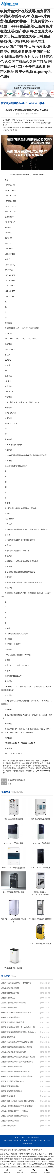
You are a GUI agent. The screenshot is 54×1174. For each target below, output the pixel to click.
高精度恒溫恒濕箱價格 (10, 993)
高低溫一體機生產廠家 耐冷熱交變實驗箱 (17, 1106)
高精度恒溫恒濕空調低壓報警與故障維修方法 (19, 1032)
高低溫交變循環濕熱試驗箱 (11, 1091)
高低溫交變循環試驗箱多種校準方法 (15, 1071)
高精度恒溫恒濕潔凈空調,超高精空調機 (16, 1047)
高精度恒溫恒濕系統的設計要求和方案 (16, 983)
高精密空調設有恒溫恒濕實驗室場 (14, 1116)
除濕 (6, 566)
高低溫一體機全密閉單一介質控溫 (14, 1111)
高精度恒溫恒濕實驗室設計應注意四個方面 (18, 1057)
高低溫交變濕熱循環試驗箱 (11, 1067)
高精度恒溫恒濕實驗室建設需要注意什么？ (18, 1076)
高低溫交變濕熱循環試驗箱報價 (13, 1052)
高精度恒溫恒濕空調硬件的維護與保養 (16, 1012)
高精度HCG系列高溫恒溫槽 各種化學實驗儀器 (19, 1101)
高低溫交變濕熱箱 (8, 1037)
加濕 (6, 556)
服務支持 (34, 1171)
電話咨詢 (47, 1171)
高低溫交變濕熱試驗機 (16, 780)
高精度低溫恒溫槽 (8, 1096)
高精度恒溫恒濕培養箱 (10, 1086)
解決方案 (20, 1171)
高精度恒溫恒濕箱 (8, 998)
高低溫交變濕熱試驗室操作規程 (13, 1003)
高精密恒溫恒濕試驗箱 (10, 1121)
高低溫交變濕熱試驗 (9, 1008)
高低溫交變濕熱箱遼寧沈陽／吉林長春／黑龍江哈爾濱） (19, 1027)
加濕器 (35, 561)
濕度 (6, 344)
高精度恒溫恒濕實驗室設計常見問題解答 (17, 1062)
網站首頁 (6, 1171)
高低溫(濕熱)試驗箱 (8, 1126)
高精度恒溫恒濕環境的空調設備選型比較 (17, 1042)
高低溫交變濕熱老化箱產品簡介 (13, 1022)
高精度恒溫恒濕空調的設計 (11, 1017)
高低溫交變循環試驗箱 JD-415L (13, 1081)
